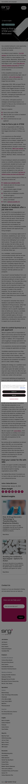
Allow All (14, 395)
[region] (14, 392)
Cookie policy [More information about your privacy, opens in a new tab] (22, 387)
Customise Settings (14, 398)
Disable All (14, 391)
